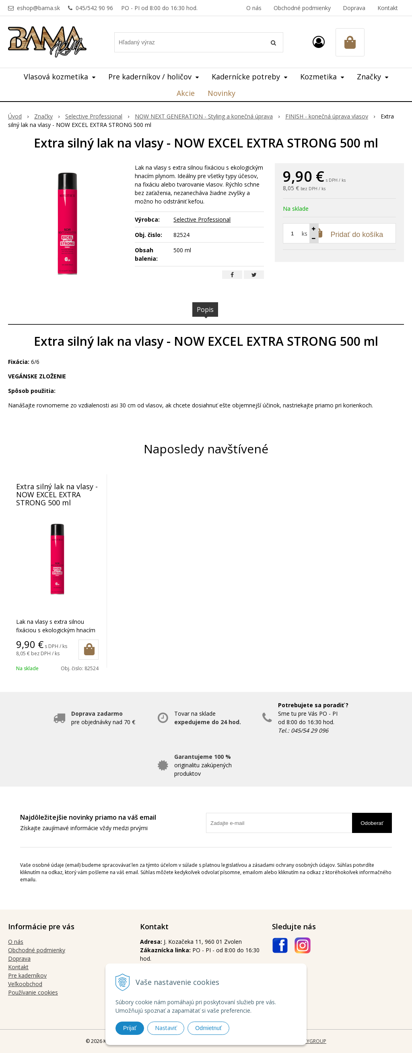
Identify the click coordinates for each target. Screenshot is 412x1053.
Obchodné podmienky (302, 8)
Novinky (221, 93)
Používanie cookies (33, 992)
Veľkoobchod (25, 984)
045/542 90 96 (94, 8)
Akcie (186, 93)
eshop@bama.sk (38, 8)
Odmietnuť (208, 1028)
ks (304, 233)
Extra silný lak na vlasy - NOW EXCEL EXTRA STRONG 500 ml (57, 494)
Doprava (354, 8)
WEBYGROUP (311, 1041)
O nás (254, 8)
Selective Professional (202, 219)
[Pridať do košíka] (88, 650)
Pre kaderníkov (27, 975)
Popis (205, 309)
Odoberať (371, 823)
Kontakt (387, 8)
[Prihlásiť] (319, 41)
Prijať (129, 1028)
